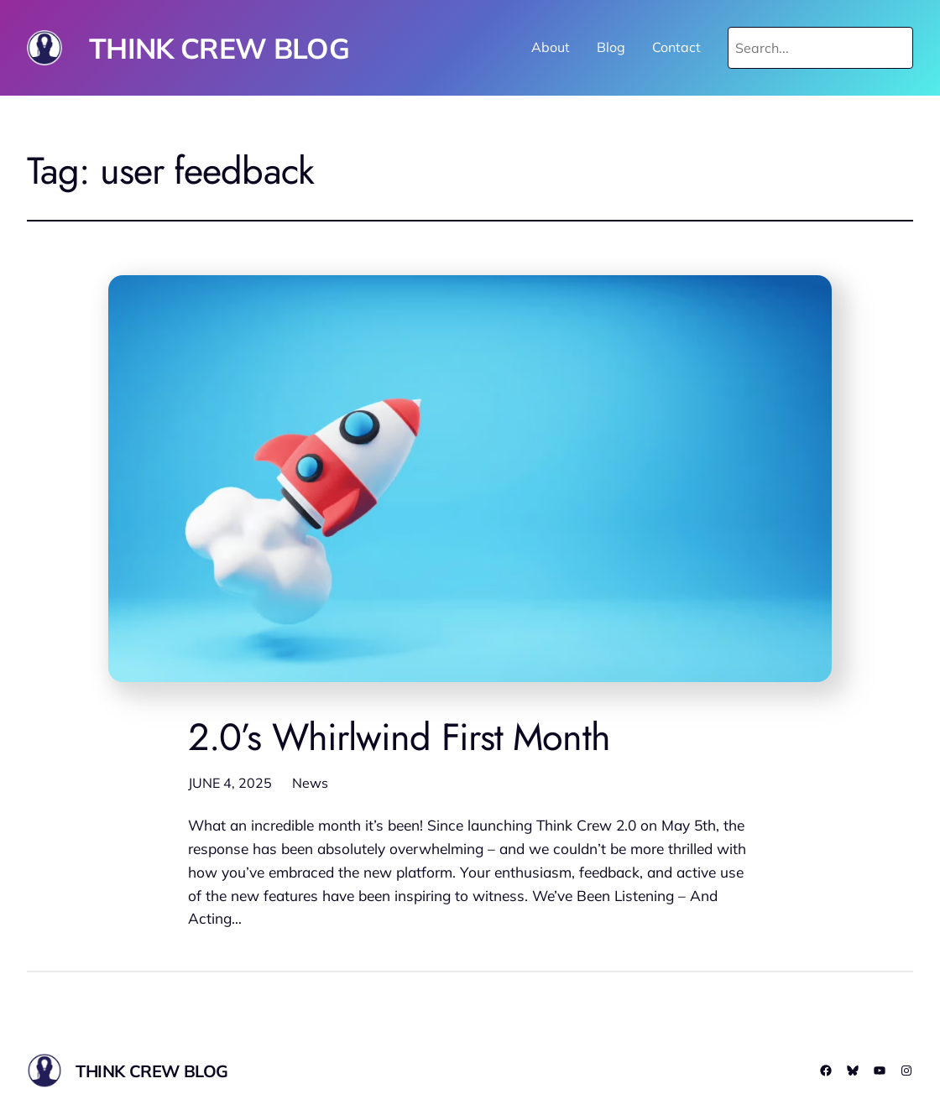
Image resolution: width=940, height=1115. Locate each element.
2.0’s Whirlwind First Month (399, 737)
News (310, 782)
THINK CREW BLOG (219, 47)
